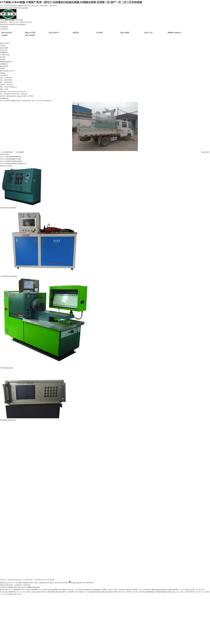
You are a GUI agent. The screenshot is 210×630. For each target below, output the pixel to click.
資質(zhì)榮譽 (124, 32)
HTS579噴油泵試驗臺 (6, 368)
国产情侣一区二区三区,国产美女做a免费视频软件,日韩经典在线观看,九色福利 (149, 592)
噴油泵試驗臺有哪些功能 (14, 156)
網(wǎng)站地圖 (23, 8)
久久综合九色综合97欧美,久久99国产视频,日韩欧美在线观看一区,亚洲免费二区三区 (54, 592)
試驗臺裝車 (21, 152)
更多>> (8, 154)
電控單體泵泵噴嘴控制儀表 (8, 420)
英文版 (2, 8)
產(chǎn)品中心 (54, 32)
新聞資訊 (76, 32)
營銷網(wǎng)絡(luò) (174, 32)
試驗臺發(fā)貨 (8, 152)
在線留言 (7, 8)
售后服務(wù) (4, 64)
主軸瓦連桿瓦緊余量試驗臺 (8, 208)
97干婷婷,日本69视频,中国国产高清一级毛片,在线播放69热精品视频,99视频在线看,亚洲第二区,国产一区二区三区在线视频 (71, 2)
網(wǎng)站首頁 (7, 32)
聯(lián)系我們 (14, 8)
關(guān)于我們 (30, 32)
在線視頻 (2, 59)
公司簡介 (2, 45)
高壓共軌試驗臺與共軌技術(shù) (16, 163)
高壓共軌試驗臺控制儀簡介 (14, 161)
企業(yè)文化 (148, 32)
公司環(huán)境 (4, 55)
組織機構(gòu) (4, 52)
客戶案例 (99, 32)
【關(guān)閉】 (205, 152)
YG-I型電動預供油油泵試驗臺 (8, 276)
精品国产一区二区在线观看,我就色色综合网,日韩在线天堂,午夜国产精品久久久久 (102, 592)
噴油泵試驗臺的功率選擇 (14, 159)
